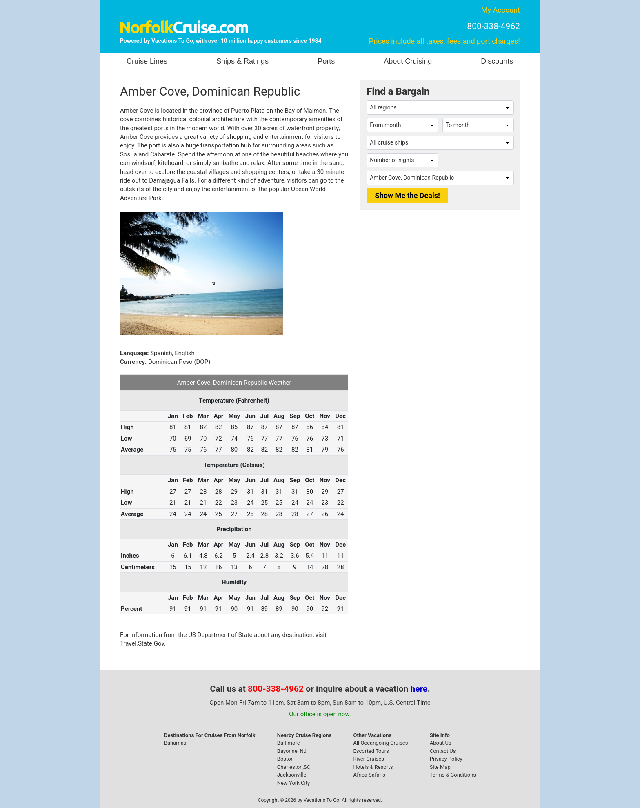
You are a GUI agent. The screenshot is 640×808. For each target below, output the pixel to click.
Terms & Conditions (453, 775)
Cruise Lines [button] (147, 61)
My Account (500, 10)
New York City (293, 783)
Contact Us (443, 751)
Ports (326, 61)
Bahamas (175, 743)
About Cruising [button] (408, 61)
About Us (440, 743)
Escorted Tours (371, 751)
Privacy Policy (446, 759)
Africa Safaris (369, 775)
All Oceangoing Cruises (380, 743)
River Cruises (368, 759)
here (419, 689)
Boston (285, 759)
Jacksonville (292, 775)
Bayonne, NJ (292, 751)
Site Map (440, 767)
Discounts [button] (497, 61)
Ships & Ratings (242, 61)
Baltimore (288, 743)
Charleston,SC (293, 767)
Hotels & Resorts (373, 767)
